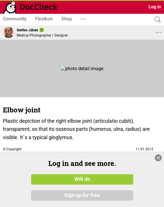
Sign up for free (82, 195)
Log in (154, 6)
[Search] (156, 19)
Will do (82, 179)
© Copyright (12, 149)
